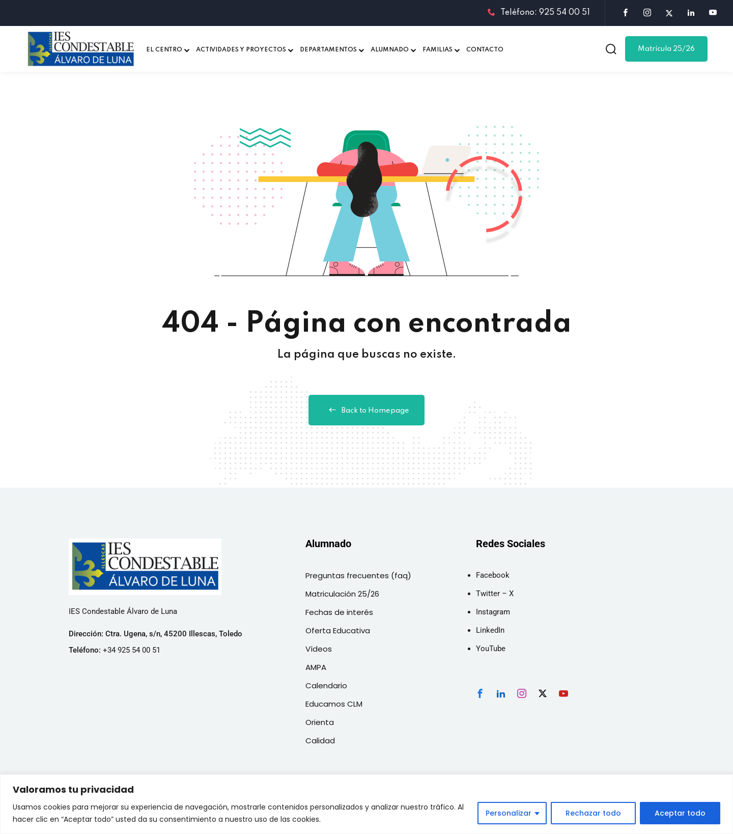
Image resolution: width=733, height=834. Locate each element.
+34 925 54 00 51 (131, 650)
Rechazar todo (593, 813)
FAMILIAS (437, 50)
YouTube (490, 648)
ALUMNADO (390, 50)
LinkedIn (490, 630)
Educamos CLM (333, 703)
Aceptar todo (680, 813)
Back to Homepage (366, 410)
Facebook (493, 575)
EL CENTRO (164, 50)
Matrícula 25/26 (666, 48)
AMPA (315, 667)
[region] (366, 804)
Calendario (326, 685)
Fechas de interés (339, 612)
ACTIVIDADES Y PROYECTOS (241, 50)
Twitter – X (495, 593)
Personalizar (508, 813)
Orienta (319, 722)
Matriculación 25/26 (342, 593)
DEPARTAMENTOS (328, 50)
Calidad (320, 740)
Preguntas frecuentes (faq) (358, 575)
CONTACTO (484, 50)
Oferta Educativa (337, 630)
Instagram (493, 611)
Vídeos (318, 648)
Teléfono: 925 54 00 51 (539, 13)
